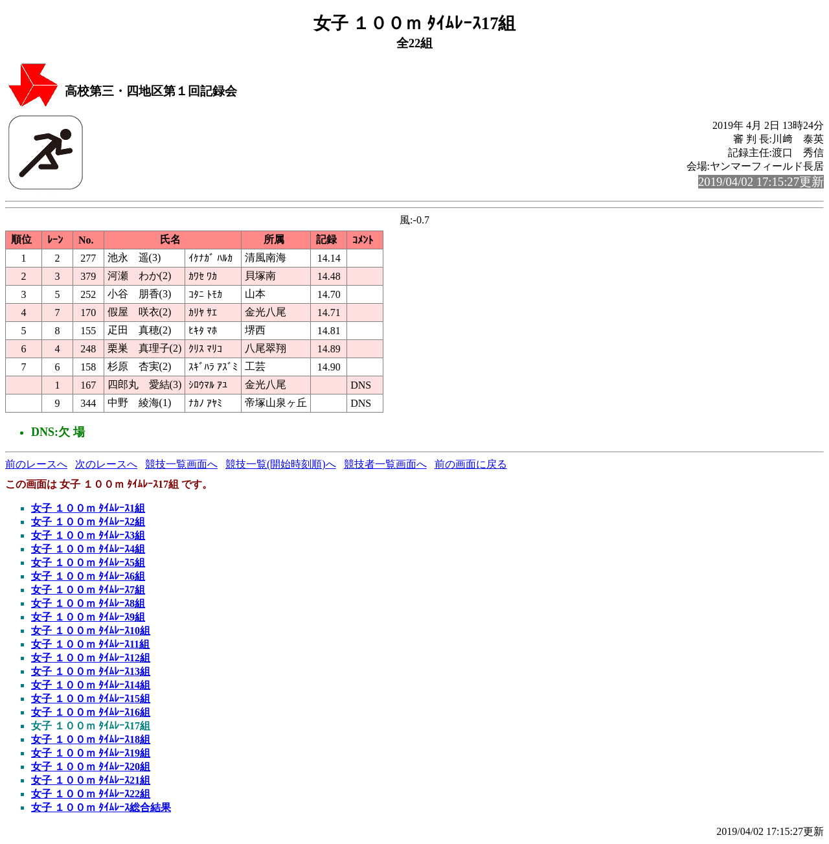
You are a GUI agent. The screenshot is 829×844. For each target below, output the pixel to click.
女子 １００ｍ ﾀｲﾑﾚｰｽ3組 (88, 535)
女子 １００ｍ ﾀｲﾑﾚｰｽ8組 (88, 603)
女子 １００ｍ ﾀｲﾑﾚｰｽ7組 (88, 589)
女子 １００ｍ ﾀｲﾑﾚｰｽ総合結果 (101, 807)
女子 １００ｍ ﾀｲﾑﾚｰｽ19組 (90, 752)
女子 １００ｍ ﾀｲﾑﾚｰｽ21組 (90, 780)
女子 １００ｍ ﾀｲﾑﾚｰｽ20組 (90, 766)
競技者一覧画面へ (385, 464)
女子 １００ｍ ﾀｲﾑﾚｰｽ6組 (88, 576)
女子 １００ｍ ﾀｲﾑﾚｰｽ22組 (90, 793)
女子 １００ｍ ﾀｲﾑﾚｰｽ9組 (88, 616)
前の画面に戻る (471, 464)
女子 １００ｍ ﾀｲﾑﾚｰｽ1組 (88, 508)
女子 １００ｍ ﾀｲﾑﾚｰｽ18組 (90, 739)
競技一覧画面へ (181, 464)
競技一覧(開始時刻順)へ (280, 464)
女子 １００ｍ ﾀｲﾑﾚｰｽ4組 (88, 548)
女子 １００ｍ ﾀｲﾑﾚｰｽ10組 (90, 630)
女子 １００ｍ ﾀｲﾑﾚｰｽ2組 (88, 521)
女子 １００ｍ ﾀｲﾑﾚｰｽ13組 (90, 671)
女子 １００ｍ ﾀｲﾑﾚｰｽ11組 (90, 644)
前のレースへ (36, 464)
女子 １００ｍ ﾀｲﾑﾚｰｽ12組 (90, 657)
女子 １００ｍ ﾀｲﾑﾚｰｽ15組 (90, 698)
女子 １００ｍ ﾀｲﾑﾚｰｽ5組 (88, 562)
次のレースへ (106, 464)
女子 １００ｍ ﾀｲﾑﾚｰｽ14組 (90, 684)
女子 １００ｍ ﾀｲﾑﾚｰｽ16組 (90, 712)
